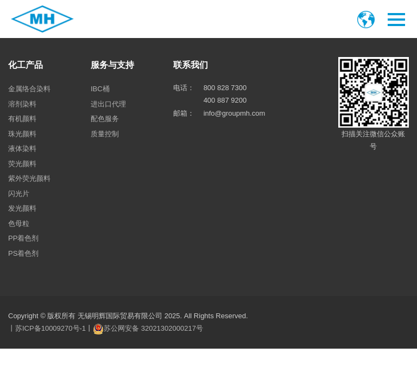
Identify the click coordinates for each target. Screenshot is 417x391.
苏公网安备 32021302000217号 (153, 328)
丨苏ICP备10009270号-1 (47, 328)
